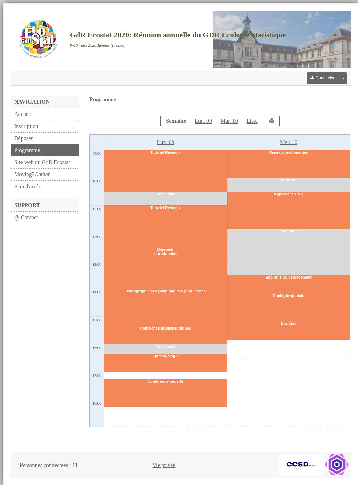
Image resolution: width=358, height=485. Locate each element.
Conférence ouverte (165, 381)
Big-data (288, 323)
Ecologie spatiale (288, 295)
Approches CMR (289, 194)
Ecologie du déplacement (289, 277)
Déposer (23, 138)
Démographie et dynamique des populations (165, 291)
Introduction (165, 254)
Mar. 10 (229, 121)
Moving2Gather (32, 174)
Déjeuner (165, 249)
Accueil (23, 114)
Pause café (165, 194)
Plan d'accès (27, 186)
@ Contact (26, 217)
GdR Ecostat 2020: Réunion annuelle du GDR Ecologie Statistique (178, 35)
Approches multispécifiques (165, 328)
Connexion (322, 78)
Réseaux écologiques (288, 152)
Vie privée (163, 465)
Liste (252, 121)
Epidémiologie (165, 356)
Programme (27, 150)
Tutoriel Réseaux (165, 152)
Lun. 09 (203, 121)
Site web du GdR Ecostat (42, 162)
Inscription (26, 126)
